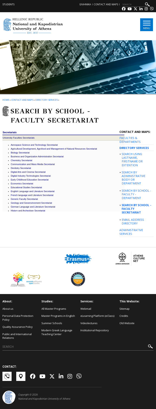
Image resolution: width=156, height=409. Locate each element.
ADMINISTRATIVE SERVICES (131, 232)
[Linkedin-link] (141, 9)
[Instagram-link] (146, 9)
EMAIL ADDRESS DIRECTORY (133, 221)
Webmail (85, 309)
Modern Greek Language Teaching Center (56, 332)
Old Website (126, 323)
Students (8, 4)
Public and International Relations (17, 336)
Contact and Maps (106, 4)
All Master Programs (53, 309)
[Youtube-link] (130, 9)
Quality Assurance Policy (17, 327)
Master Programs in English (58, 316)
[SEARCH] (136, 4)
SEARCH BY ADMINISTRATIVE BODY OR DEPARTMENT (133, 177)
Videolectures (89, 323)
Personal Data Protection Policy (17, 318)
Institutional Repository (94, 330)
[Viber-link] (152, 9)
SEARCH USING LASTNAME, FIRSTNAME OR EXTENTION (132, 159)
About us (7, 309)
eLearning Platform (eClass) (97, 316)
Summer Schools (51, 323)
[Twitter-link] (135, 9)
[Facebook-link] (124, 9)
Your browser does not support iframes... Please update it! (63, 170)
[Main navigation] (146, 24)
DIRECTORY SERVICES (134, 148)
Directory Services (46, 99)
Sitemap (124, 309)
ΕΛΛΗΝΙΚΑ (85, 4)
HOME (5, 99)
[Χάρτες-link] (21, 376)
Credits (123, 316)
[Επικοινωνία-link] (7, 376)
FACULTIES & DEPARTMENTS (130, 139)
